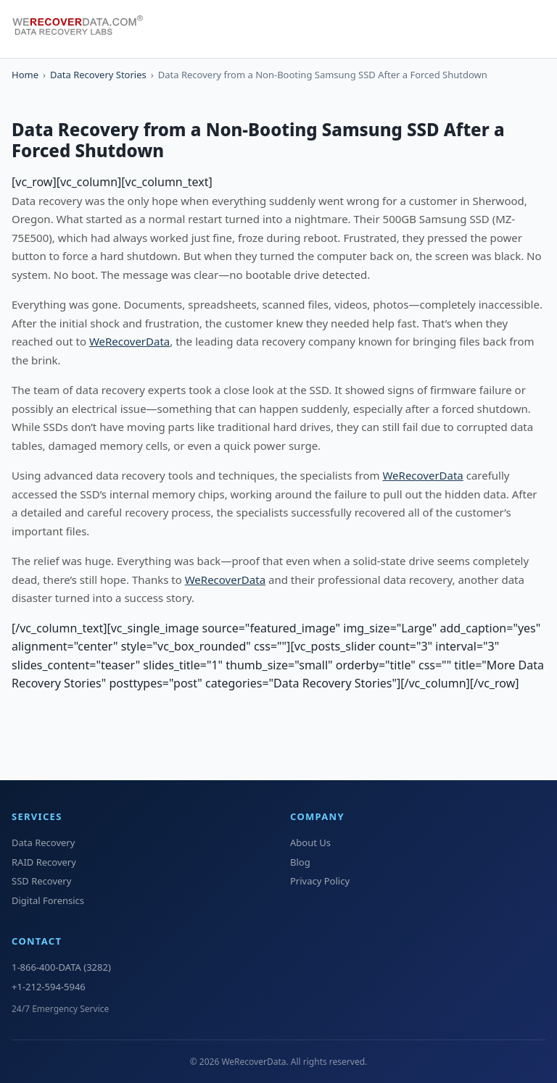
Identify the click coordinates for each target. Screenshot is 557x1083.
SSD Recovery (41, 880)
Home (25, 74)
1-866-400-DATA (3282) (61, 967)
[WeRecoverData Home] (84, 29)
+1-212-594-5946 (49, 986)
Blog (300, 862)
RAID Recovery (44, 862)
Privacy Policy (320, 880)
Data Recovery (43, 842)
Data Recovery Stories (98, 74)
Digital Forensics (48, 900)
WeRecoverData (129, 341)
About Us (310, 842)
